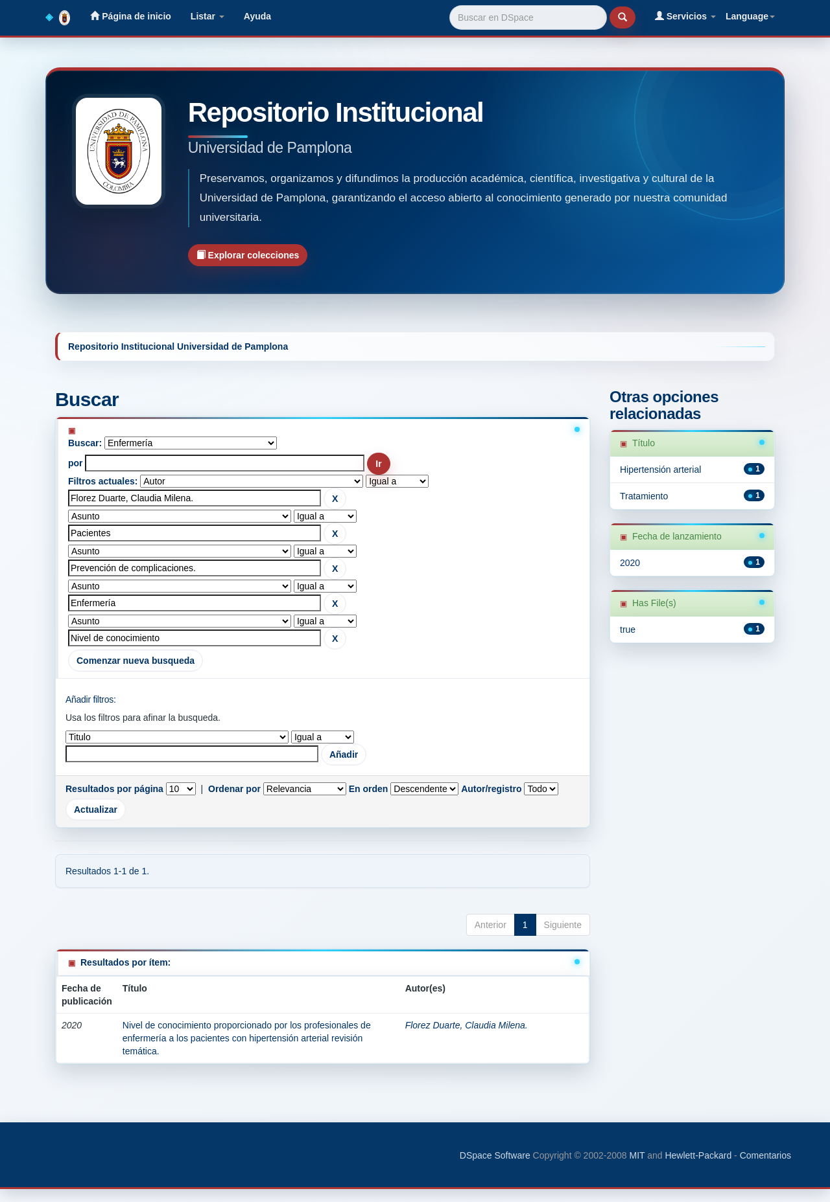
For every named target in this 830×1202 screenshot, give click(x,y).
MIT (637, 1155)
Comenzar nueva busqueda (136, 660)
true (627, 629)
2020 (630, 563)
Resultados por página (114, 789)
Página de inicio (130, 15)
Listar (207, 16)
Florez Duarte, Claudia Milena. (466, 1025)
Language (750, 16)
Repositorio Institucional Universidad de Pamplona (178, 346)
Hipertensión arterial (660, 469)
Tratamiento (644, 496)
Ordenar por (234, 789)
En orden (368, 789)
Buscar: (85, 443)
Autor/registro (491, 789)
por (75, 463)
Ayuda (257, 16)
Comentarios (765, 1155)
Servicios (685, 15)
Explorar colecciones (248, 254)
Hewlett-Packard (698, 1155)
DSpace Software (495, 1155)
